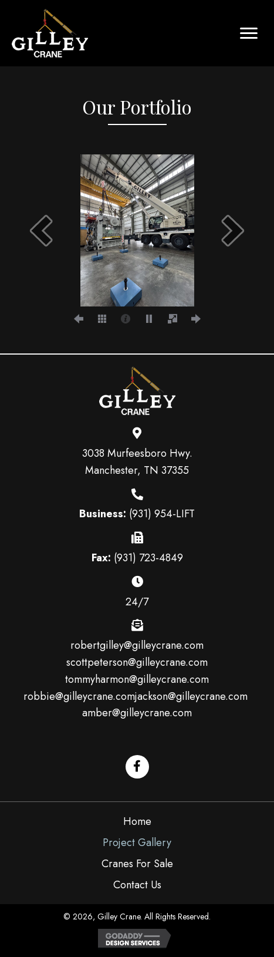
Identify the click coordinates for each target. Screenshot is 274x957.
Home (137, 821)
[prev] (41, 230)
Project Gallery (137, 842)
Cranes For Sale (137, 863)
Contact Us (137, 884)
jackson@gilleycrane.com (191, 696)
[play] (149, 318)
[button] (249, 33)
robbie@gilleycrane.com (79, 696)
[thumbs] (102, 318)
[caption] (125, 318)
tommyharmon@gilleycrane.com (137, 679)
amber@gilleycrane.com (137, 712)
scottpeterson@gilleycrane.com (137, 662)
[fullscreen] (172, 318)
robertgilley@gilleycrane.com (137, 645)
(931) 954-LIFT (162, 513)
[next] (233, 230)
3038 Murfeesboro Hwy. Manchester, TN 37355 (137, 462)
